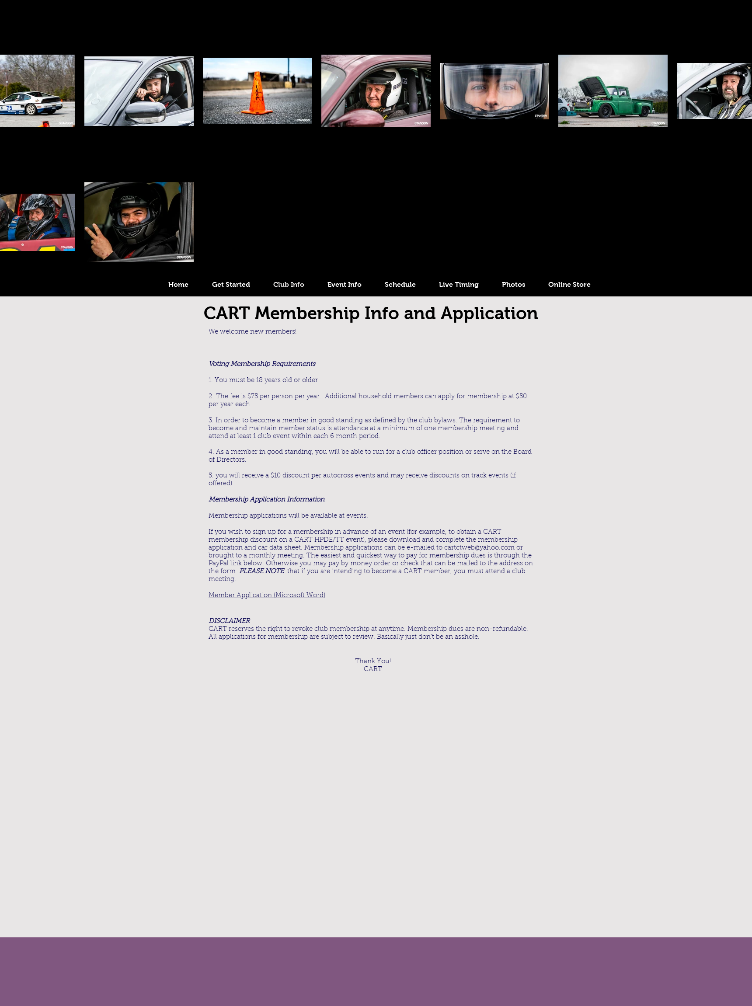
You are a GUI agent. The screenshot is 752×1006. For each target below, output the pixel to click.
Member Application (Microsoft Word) (267, 595)
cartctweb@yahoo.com (479, 548)
